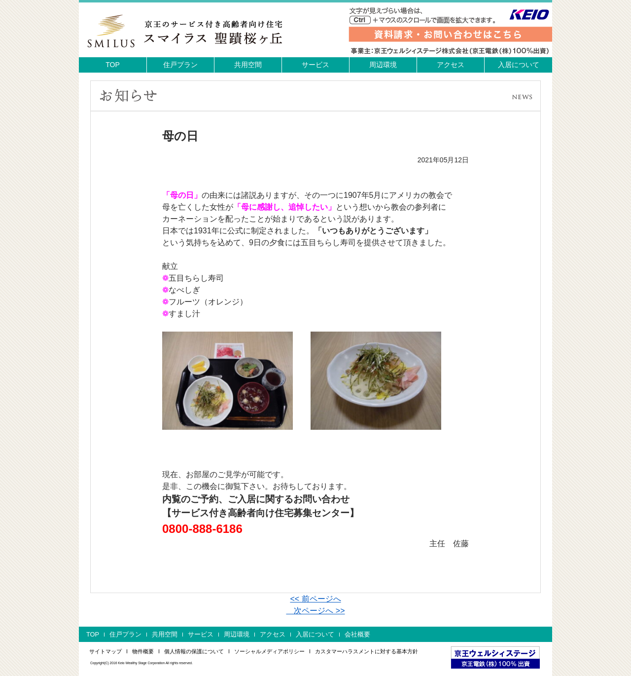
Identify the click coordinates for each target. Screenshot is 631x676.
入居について (518, 65)
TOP (112, 65)
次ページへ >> (315, 610)
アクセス (450, 65)
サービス (315, 65)
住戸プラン (180, 65)
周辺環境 (383, 65)
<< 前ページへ (315, 599)
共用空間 (248, 65)
